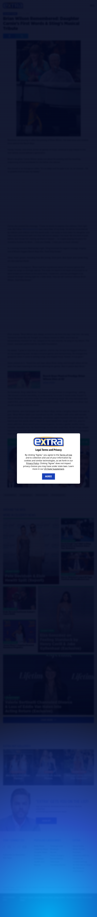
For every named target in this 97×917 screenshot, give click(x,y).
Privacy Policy (32, 463)
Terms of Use (66, 455)
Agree (48, 476)
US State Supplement (54, 469)
